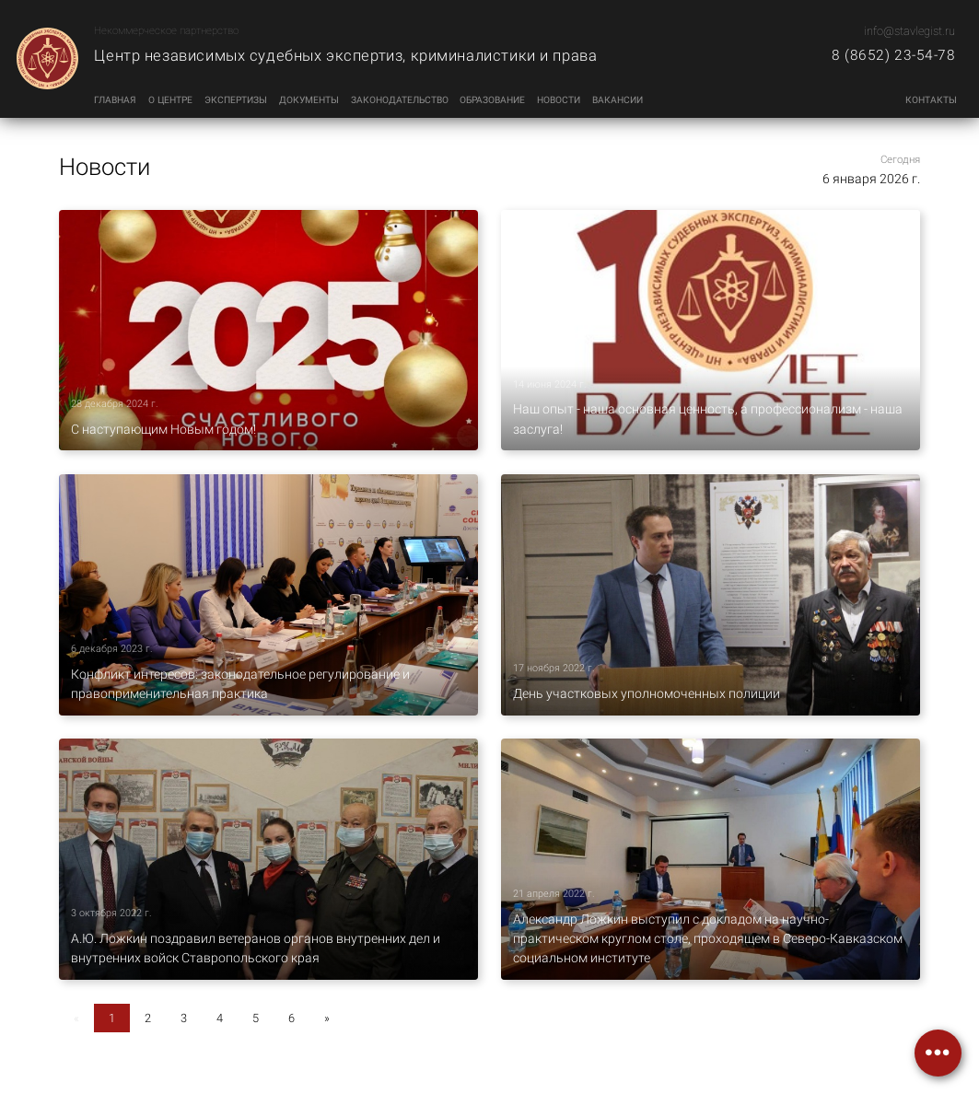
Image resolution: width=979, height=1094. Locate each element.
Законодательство (400, 100)
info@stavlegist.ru (909, 31)
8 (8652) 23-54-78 (893, 55)
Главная (115, 100)
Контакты (931, 100)
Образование (492, 100)
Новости (558, 100)
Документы (309, 100)
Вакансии (617, 100)
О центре (170, 100)
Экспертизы (235, 100)
